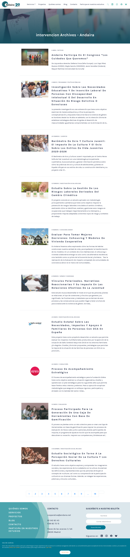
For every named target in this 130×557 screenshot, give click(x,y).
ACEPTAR (65, 552)
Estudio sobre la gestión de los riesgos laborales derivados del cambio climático (75, 192)
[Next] (101, 492)
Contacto (73, 4)
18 (95, 494)
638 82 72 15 (53, 523)
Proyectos (42, 4)
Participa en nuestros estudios (92, 4)
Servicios (15, 512)
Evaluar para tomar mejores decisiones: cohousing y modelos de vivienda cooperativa (78, 238)
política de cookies (14, 547)
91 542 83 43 (53, 520)
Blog (65, 4)
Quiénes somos (55, 4)
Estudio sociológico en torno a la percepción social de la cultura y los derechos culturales (79, 457)
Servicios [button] (30, 4)
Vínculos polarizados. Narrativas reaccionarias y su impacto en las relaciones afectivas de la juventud (78, 284)
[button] (108, 4)
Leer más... (49, 547)
